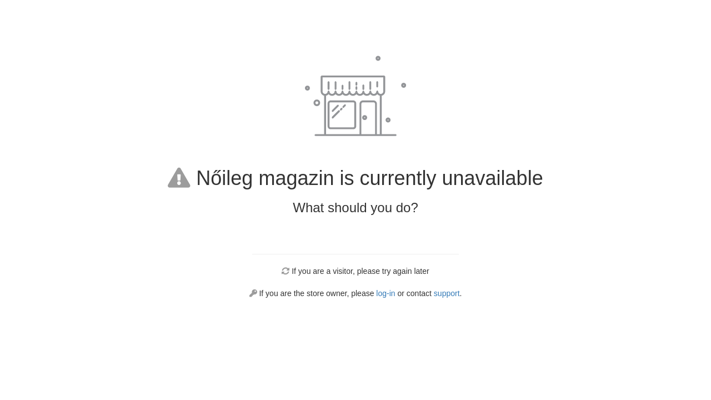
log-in (385, 293)
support (447, 293)
